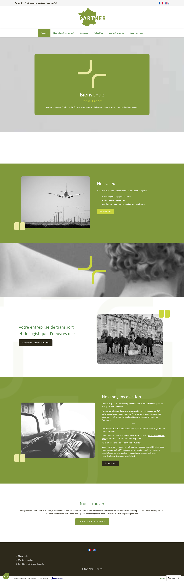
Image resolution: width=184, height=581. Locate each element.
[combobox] (173, 578)
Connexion (165, 578)
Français (171, 578)
